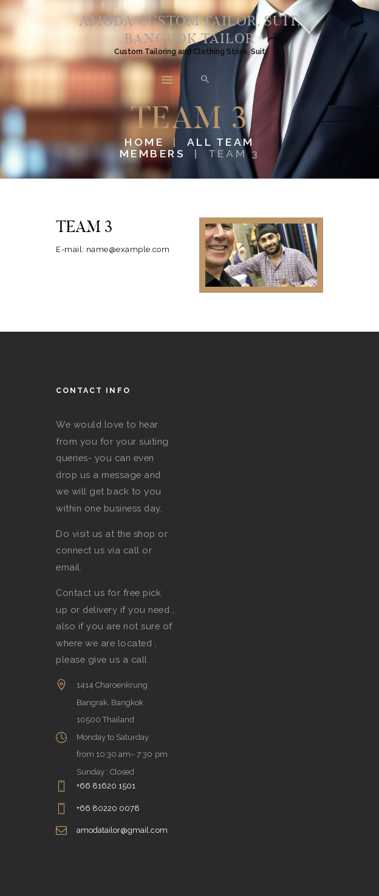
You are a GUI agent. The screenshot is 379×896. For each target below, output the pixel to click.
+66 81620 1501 (106, 785)
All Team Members (187, 147)
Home (144, 142)
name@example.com (128, 249)
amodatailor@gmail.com (122, 830)
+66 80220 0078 (108, 808)
